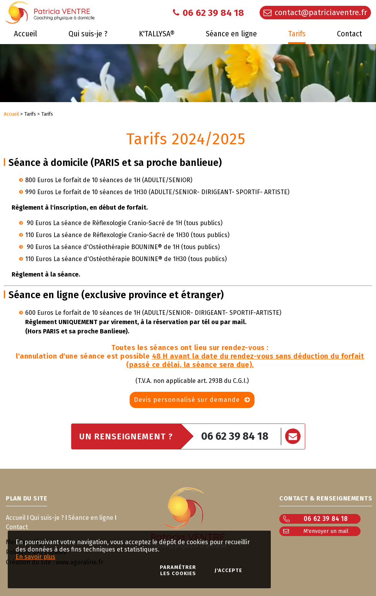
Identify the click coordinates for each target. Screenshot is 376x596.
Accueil (11, 114)
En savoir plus (35, 556)
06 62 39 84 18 (234, 436)
